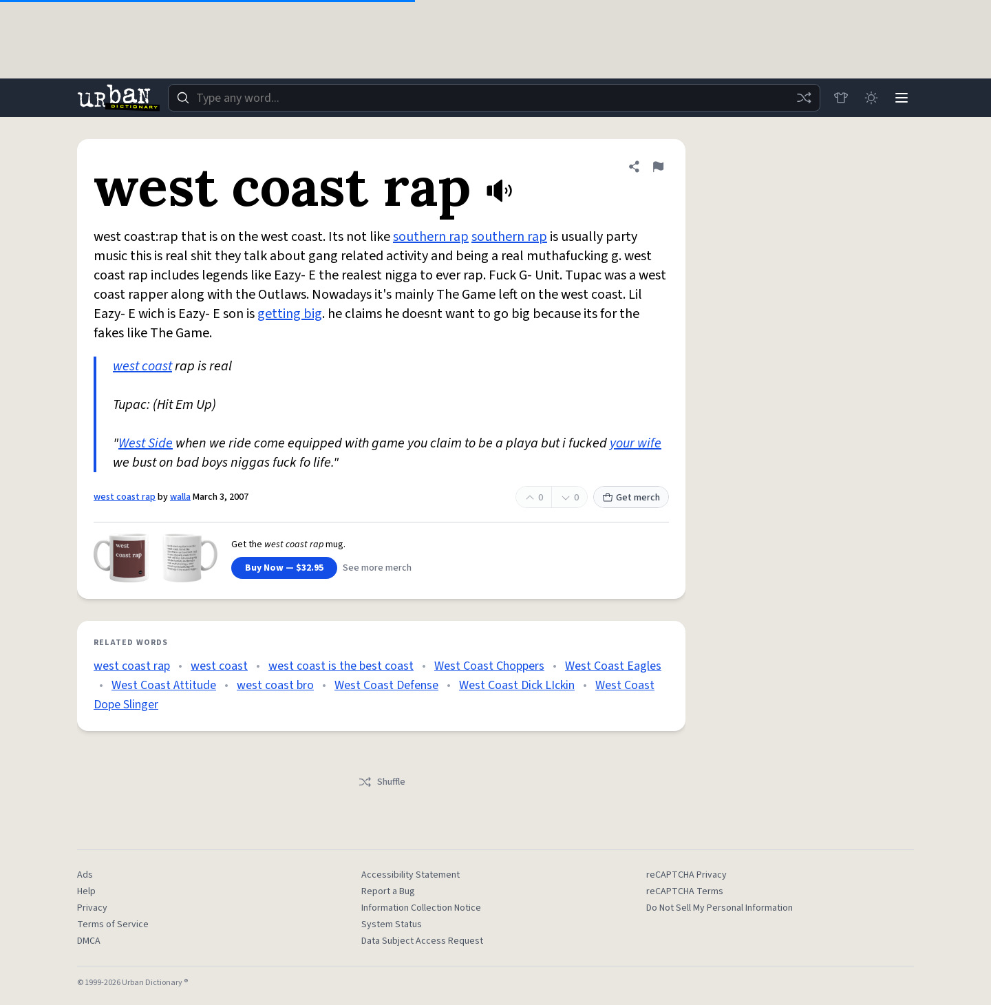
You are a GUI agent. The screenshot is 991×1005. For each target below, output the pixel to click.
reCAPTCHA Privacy (686, 875)
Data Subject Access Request (422, 941)
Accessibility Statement (410, 875)
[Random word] (804, 97)
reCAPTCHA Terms (684, 891)
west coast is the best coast (341, 666)
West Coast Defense (386, 685)
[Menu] (901, 97)
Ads (85, 875)
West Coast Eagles (613, 666)
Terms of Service (113, 924)
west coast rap (125, 497)
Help (86, 891)
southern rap (431, 236)
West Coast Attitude (163, 685)
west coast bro (275, 685)
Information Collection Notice (421, 908)
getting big (289, 314)
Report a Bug (388, 891)
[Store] (841, 97)
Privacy (92, 908)
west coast (142, 366)
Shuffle (381, 782)
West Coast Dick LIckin (517, 685)
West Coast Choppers (489, 666)
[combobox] (494, 98)
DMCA (88, 941)
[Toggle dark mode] (871, 97)
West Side (145, 443)
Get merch (631, 498)
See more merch (377, 568)
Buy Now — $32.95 (284, 568)
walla (180, 497)
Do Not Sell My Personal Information (719, 908)
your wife (635, 443)
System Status (391, 924)
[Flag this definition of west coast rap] (658, 167)
